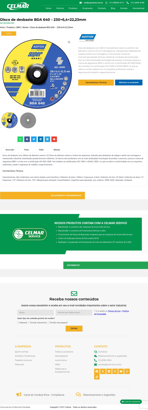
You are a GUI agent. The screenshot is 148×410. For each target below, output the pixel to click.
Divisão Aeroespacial (59, 323)
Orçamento (87, 8)
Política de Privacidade (21, 407)
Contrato (102, 8)
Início (2, 27)
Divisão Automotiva (38, 323)
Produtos (73, 8)
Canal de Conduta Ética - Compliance (44, 394)
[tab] (9, 150)
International (138, 8)
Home (48, 8)
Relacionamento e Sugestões (99, 394)
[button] (69, 42)
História (60, 8)
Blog (113, 8)
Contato (124, 8)
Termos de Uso (114, 311)
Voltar (8, 33)
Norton (25, 27)
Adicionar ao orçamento (129, 82)
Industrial (23, 323)
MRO (18, 27)
